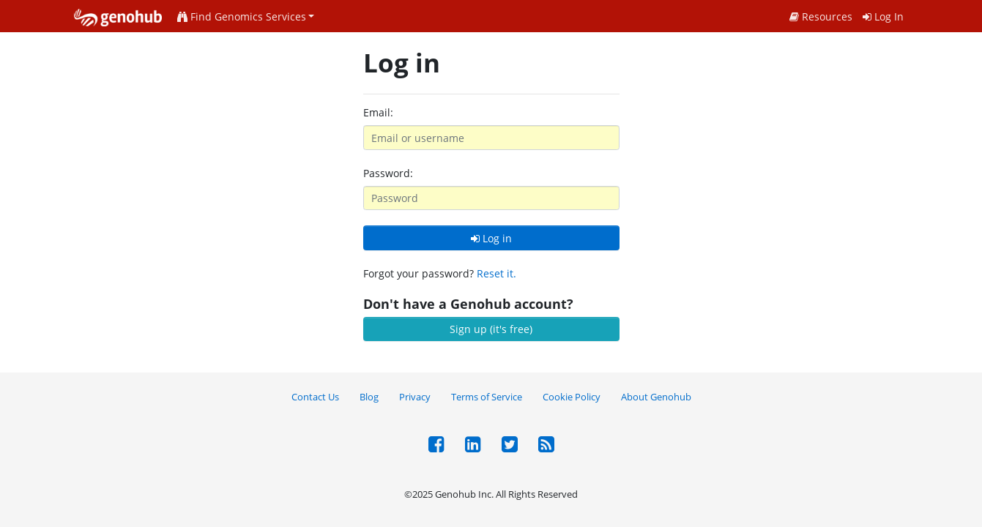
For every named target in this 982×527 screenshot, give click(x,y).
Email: (378, 112)
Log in (491, 238)
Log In (883, 16)
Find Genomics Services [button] (241, 16)
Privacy (415, 397)
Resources (820, 16)
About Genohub (656, 397)
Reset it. (496, 273)
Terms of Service (486, 397)
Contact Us (315, 397)
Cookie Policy (571, 397)
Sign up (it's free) (491, 329)
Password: (388, 173)
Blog (369, 397)
